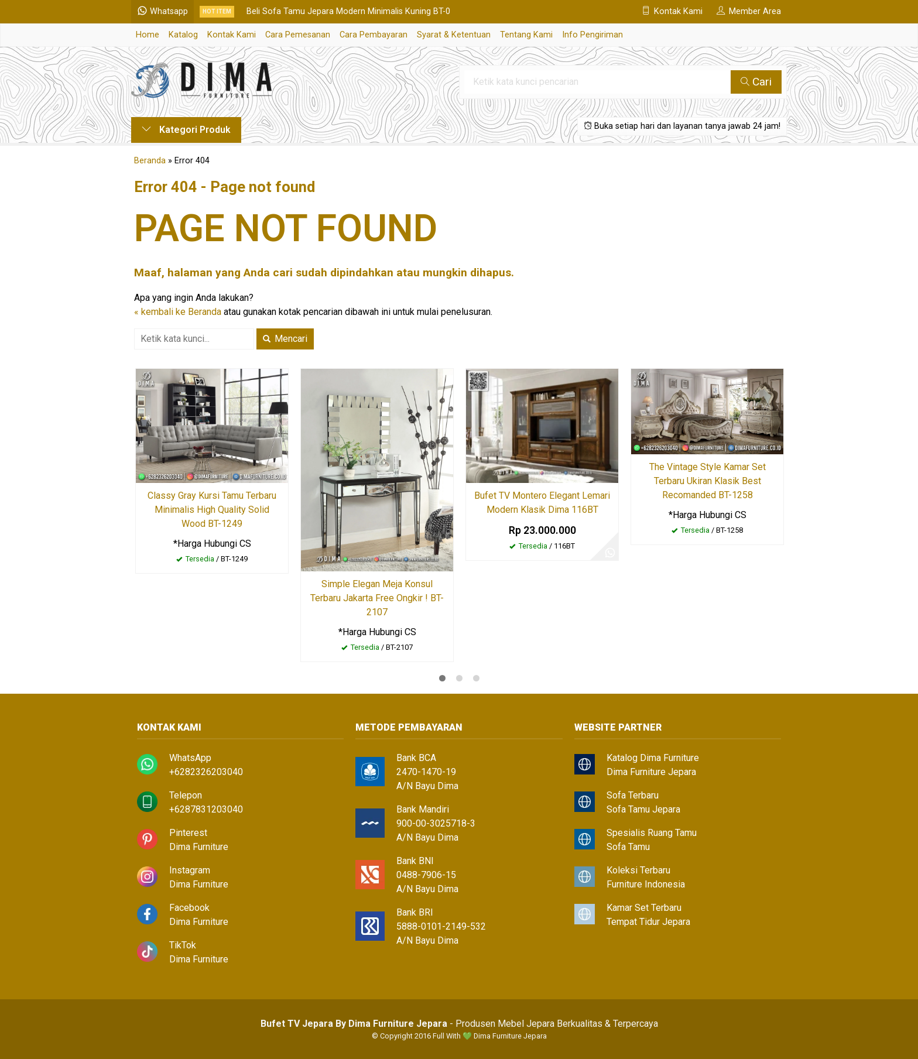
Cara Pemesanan (297, 35)
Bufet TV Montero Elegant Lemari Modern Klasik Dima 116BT (542, 502)
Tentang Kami (526, 35)
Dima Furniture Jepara (651, 771)
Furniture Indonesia (646, 884)
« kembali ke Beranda (177, 311)
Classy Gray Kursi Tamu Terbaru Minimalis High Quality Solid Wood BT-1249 (212, 509)
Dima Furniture (198, 846)
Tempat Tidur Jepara (648, 921)
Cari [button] (756, 81)
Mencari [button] (285, 338)
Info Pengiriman (592, 35)
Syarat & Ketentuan (454, 35)
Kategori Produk (186, 129)
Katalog (183, 35)
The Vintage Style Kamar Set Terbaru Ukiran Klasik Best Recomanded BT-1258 (707, 481)
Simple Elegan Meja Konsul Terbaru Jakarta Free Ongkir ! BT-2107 (377, 598)
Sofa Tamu (628, 846)
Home (147, 35)
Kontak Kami (231, 35)
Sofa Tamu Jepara (643, 809)
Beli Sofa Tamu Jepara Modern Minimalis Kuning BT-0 (348, 11)
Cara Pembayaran (373, 35)
